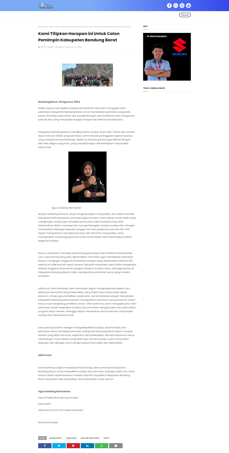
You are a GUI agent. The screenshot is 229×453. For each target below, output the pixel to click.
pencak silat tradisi (90, 438)
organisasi (71, 438)
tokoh (51, 26)
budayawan (55, 438)
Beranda (42, 26)
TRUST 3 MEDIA (47, 47)
